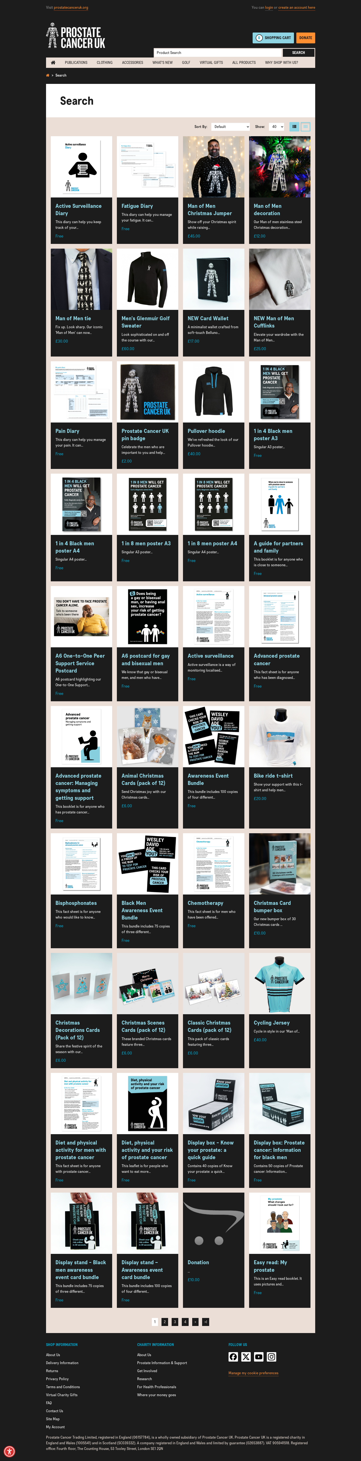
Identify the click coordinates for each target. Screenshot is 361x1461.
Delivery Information (62, 1362)
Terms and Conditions (63, 1386)
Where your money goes (156, 1394)
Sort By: (201, 126)
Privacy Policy (57, 1378)
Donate (305, 37)
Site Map (53, 1418)
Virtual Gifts (211, 62)
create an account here (296, 7)
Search (298, 52)
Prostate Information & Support (162, 1362)
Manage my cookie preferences (253, 1373)
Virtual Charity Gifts (61, 1394)
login (269, 7)
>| (205, 1321)
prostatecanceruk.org (71, 7)
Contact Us (54, 1410)
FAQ (49, 1402)
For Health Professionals (156, 1386)
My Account (55, 1426)
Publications (76, 62)
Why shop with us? (281, 62)
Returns (52, 1370)
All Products (244, 62)
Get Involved (147, 1370)
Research (144, 1378)
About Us (53, 1354)
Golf (186, 62)
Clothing (105, 62)
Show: (260, 126)
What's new (163, 62)
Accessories (132, 62)
